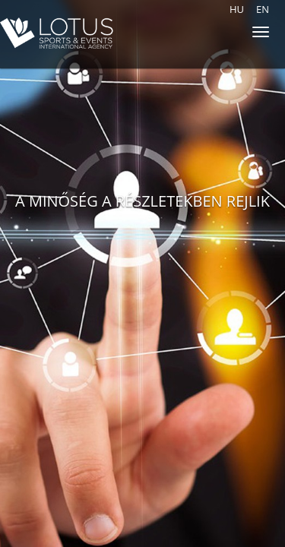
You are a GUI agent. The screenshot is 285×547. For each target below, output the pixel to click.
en (262, 9)
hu (237, 9)
